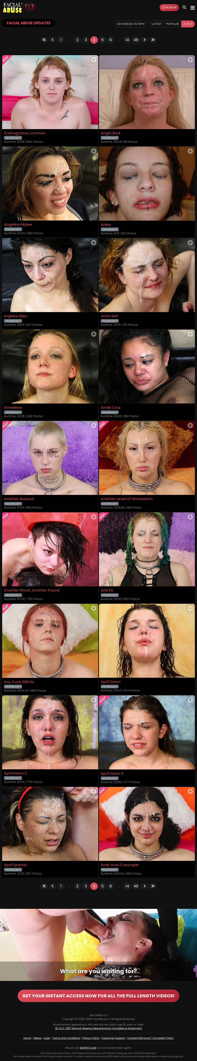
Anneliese (13, 407)
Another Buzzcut (19, 499)
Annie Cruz (110, 407)
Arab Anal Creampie (119, 865)
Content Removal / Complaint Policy (150, 1038)
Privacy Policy (91, 1038)
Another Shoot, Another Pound (32, 590)
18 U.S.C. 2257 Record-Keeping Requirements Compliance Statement (98, 1028)
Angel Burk (110, 133)
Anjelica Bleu (15, 316)
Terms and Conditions (66, 1038)
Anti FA (107, 590)
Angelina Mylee (18, 224)
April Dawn (110, 682)
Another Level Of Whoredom (127, 499)
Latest (156, 24)
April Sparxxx (15, 865)
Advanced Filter (130, 24)
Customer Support (113, 1038)
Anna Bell (109, 316)
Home (27, 1038)
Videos (37, 1038)
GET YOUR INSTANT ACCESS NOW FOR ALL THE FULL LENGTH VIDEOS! (99, 996)
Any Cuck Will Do (19, 682)
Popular (172, 24)
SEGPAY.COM (88, 1048)
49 (136, 39)
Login (47, 1038)
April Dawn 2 (15, 773)
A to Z (187, 24)
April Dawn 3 (112, 773)
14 (127, 39)
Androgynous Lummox (24, 133)
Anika (106, 224)
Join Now (169, 7)
